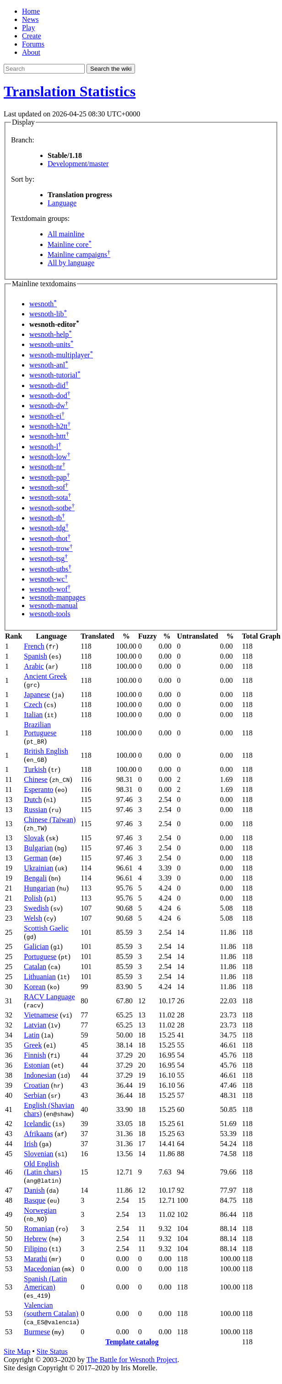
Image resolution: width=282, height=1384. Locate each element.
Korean (34, 987)
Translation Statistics (70, 91)
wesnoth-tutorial (55, 375)
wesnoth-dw (48, 405)
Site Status (52, 1351)
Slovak (34, 838)
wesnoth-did (49, 385)
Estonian (36, 1065)
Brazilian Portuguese (40, 729)
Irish (30, 1144)
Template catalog (131, 1342)
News (30, 19)
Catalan (35, 966)
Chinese (36, 779)
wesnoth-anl (48, 365)
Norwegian (40, 1210)
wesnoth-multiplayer (61, 355)
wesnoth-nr (47, 467)
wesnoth (43, 304)
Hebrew (35, 1238)
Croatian (36, 1085)
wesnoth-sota (50, 497)
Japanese (37, 694)
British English (46, 751)
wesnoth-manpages (57, 597)
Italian (33, 714)
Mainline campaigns (79, 254)
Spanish (35, 656)
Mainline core (70, 244)
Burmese (37, 1332)
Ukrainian (38, 868)
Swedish (36, 908)
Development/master (78, 164)
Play (28, 27)
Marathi (35, 1259)
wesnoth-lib (48, 314)
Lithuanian (39, 976)
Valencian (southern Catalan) (51, 1309)
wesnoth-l (45, 447)
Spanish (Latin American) (45, 1283)
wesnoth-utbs (50, 569)
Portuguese (40, 956)
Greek (33, 1045)
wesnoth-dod (49, 395)
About (31, 52)
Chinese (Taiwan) (50, 819)
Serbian (35, 1095)
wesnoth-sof (48, 487)
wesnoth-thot (49, 538)
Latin (31, 1035)
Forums (33, 44)
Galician (36, 946)
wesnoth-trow (51, 548)
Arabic (34, 666)
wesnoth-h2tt (49, 426)
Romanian (39, 1228)
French (34, 646)
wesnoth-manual (53, 605)
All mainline (66, 234)
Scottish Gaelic (46, 928)
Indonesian (40, 1075)
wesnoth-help (50, 334)
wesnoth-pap (49, 477)
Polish (33, 898)
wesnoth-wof (49, 589)
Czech (33, 704)
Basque (34, 1200)
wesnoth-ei (47, 416)
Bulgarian (38, 848)
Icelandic (37, 1123)
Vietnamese (41, 1015)
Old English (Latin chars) (42, 1168)
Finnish (35, 1055)
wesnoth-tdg (49, 528)
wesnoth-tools (49, 614)
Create (31, 36)
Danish (34, 1190)
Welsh (33, 918)
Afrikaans (38, 1134)
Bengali (35, 878)
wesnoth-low (49, 457)
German (36, 858)
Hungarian (39, 888)
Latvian (35, 1025)
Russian (35, 809)
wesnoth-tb (47, 518)
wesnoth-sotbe (52, 508)
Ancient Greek (45, 676)
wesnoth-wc (48, 579)
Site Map (17, 1351)
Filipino (35, 1249)
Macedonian (42, 1269)
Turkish (35, 769)
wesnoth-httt (49, 436)
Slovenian (38, 1154)
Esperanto (38, 789)
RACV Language (49, 997)
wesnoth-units (51, 344)
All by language (71, 263)
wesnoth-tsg (48, 558)
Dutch (33, 799)
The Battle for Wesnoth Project (132, 1359)
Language (62, 203)
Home (31, 11)
